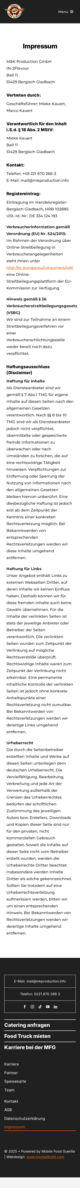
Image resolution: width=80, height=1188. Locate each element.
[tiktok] (40, 1006)
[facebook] (24, 1006)
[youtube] (47, 1006)
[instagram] (32, 1006)
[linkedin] (55, 1006)
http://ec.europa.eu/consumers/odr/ (39, 267)
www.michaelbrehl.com (45, 1157)
